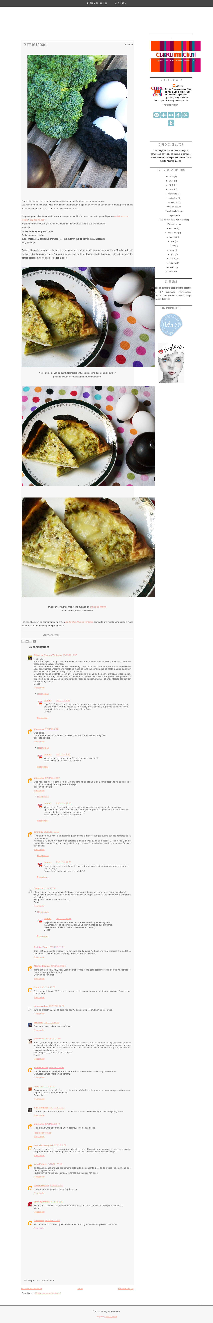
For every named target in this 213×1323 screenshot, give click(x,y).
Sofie (36, 888)
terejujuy (38, 832)
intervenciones (185, 292)
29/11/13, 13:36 (58, 966)
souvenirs (180, 295)
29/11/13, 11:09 (47, 888)
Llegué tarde (174, 215)
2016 (171, 176)
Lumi (36, 1086)
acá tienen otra (37, 220)
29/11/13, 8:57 (70, 655)
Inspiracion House (42, 1133)
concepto (166, 288)
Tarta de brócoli (35, 44)
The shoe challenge (174, 211)
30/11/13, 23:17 (56, 1107)
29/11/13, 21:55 (53, 1038)
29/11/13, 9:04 (63, 700)
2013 (171, 189)
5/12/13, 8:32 (57, 1201)
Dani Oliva (39, 1038)
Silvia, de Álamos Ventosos (48, 655)
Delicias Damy (41, 947)
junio (173, 246)
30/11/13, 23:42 (52, 1124)
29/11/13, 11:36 (63, 862)
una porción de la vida (160, 299)
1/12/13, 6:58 (60, 1145)
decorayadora (41, 1006)
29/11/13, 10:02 (52, 778)
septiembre (173, 233)
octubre (172, 228)
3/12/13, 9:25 (56, 1185)
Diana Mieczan (41, 1185)
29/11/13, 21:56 (56, 1067)
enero (173, 267)
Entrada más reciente (31, 1288)
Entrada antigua (125, 1288)
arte (152, 288)
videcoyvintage (42, 1201)
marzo (173, 259)
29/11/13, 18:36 (51, 1022)
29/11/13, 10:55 (51, 832)
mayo (173, 250)
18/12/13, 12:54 (52, 1220)
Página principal (97, 3)
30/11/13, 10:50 (47, 1086)
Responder (39, 687)
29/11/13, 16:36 (47, 987)
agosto (173, 237)
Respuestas (43, 694)
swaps (188, 295)
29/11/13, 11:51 (57, 947)
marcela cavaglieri (43, 1145)
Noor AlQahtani (111, 1317)
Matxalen (38, 1022)
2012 (171, 272)
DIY (161, 292)
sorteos (171, 295)
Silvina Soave (41, 1067)
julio (173, 241)
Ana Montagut (41, 1107)
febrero (172, 263)
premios (154, 295)
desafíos (187, 288)
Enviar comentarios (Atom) (48, 1293)
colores (158, 288)
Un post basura (174, 207)
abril (173, 254)
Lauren (47, 700)
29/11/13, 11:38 (63, 918)
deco (173, 288)
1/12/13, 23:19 (55, 1164)
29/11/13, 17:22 (56, 1006)
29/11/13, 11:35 (63, 803)
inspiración (170, 292)
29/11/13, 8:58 (52, 729)
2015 (171, 181)
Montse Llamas (42, 966)
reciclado (163, 295)
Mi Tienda (120, 3)
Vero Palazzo (40, 1164)
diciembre (172, 194)
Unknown (39, 729)
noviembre (173, 198)
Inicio (80, 1288)
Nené (36, 987)
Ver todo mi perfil (170, 105)
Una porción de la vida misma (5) (174, 220)
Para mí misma (174, 224)
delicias (55, 635)
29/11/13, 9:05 (63, 754)
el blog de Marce (98, 607)
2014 (171, 185)
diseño (153, 292)
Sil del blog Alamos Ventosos (79, 622)
